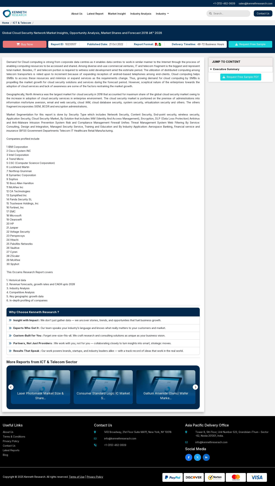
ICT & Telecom (22, 22)
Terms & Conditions (14, 436)
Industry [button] (161, 13)
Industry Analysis (140, 13)
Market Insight (117, 13)
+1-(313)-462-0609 (224, 3)
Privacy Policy (11, 441)
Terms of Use (77, 476)
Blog (5, 454)
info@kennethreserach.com (120, 438)
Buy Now (24, 44)
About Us (76, 13)
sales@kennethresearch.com (255, 3)
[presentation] (11, 387)
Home (5, 22)
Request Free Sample (250, 44)
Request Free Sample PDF (241, 77)
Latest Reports (11, 450)
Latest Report (95, 13)
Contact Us (263, 13)
